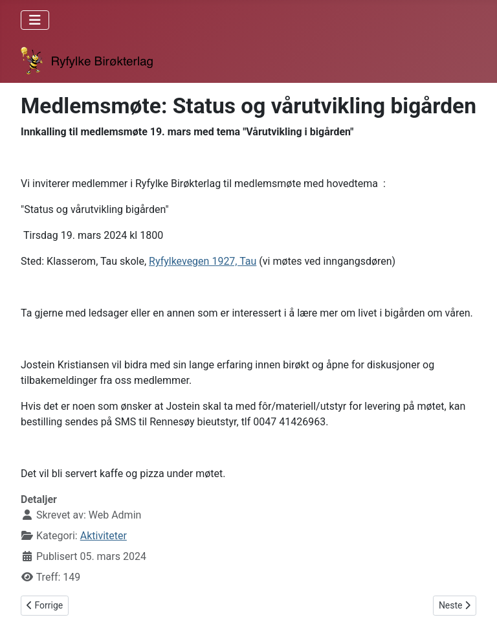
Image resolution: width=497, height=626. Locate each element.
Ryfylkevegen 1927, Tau (202, 261)
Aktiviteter (103, 536)
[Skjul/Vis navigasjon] (35, 20)
